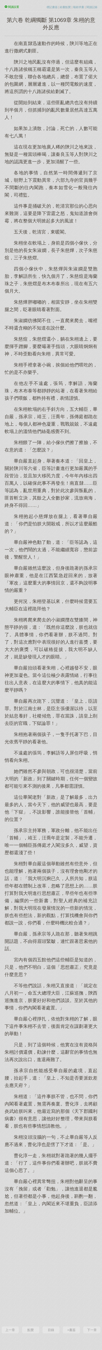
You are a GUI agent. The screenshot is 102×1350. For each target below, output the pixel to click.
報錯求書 (78, 7)
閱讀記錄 (91, 7)
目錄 (51, 1330)
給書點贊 (65, 7)
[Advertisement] (51, 1269)
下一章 (92, 1330)
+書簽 (71, 1330)
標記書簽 (52, 7)
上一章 (10, 1330)
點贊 (30, 1330)
